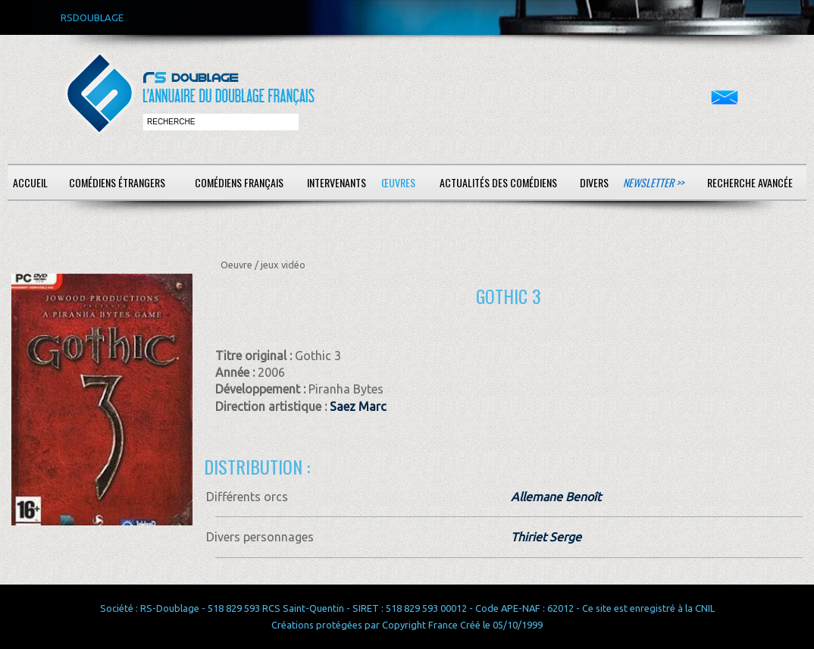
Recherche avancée (750, 182)
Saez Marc (358, 406)
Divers (594, 182)
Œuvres (398, 182)
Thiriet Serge (546, 537)
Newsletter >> (653, 182)
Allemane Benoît (556, 496)
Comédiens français (239, 182)
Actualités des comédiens (498, 182)
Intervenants (336, 182)
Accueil (30, 182)
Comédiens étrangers (117, 182)
